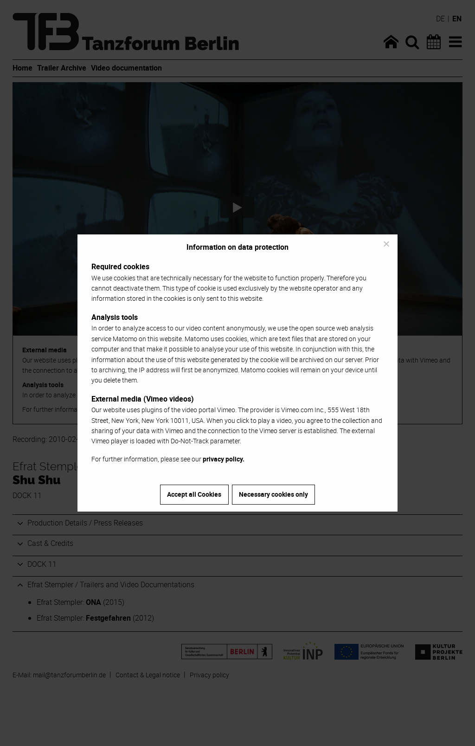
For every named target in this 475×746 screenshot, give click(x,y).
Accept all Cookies (194, 494)
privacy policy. (223, 458)
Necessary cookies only (273, 494)
